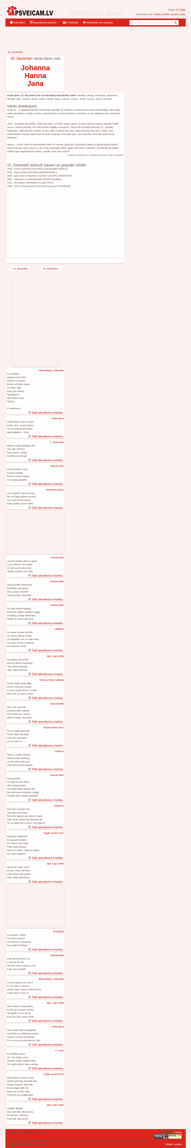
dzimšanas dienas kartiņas (136, 1141)
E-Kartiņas (70, 22)
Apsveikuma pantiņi (44, 22)
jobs (78, 1141)
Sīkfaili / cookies (173, 1144)
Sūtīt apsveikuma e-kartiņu (47, 412)
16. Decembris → (52, 268)
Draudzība (58, 931)
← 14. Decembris (19, 268)
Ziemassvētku (15, 1141)
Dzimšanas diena (55, 489)
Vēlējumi (59, 629)
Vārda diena (57, 418)
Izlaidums (59, 805)
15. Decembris (15, 52)
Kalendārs (17, 22)
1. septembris (57, 442)
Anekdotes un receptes (98, 22)
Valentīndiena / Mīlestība (51, 370)
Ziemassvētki (57, 466)
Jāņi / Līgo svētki (55, 656)
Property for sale (58, 1141)
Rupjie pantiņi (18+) (54, 727)
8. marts (59, 1050)
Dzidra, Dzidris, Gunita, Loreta (169, 14)
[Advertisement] (65, 223)
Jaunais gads (57, 775)
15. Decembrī (21, 58)
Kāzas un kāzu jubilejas (52, 679)
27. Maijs (180, 9)
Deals (106, 1141)
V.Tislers (177, 1132)
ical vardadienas (35, 1141)
